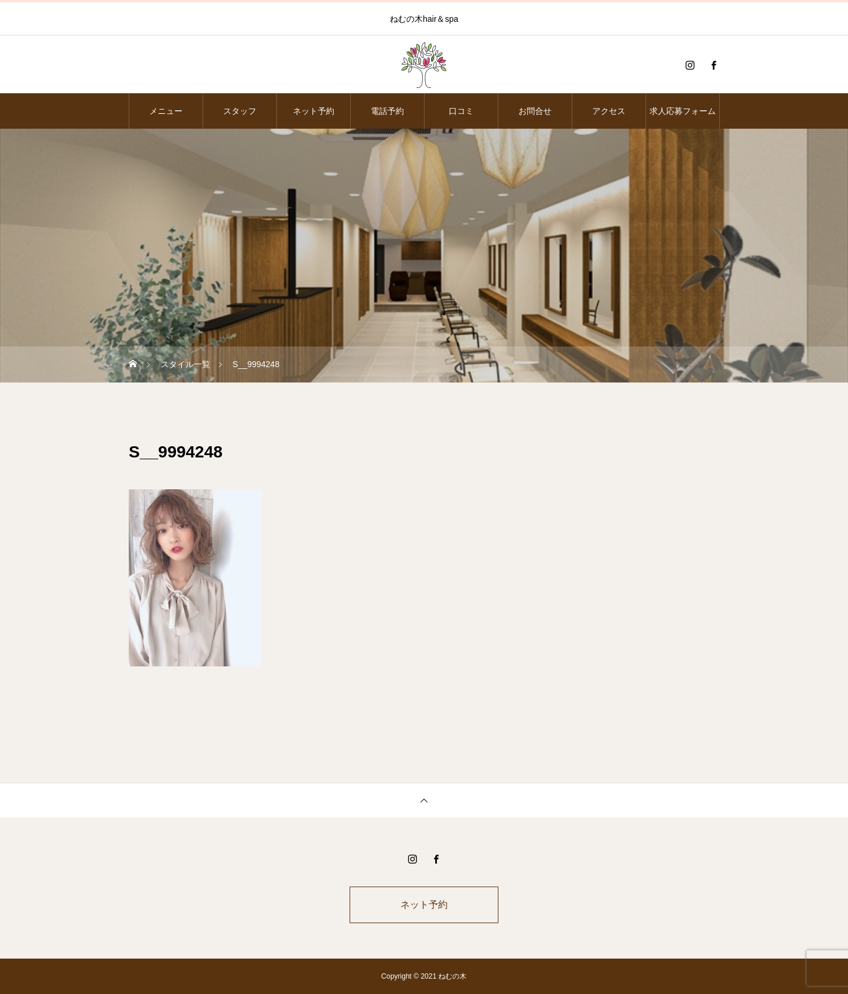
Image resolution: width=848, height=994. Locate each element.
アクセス (608, 111)
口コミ (461, 111)
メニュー (165, 111)
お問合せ (535, 111)
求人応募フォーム (683, 111)
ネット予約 (313, 111)
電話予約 (387, 111)
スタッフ (239, 111)
